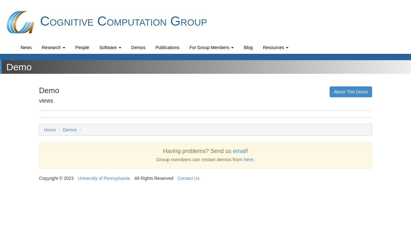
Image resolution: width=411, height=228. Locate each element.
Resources (275, 47)
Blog (248, 47)
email (240, 151)
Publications (167, 47)
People (82, 47)
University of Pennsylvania (104, 178)
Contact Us (188, 178)
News (26, 47)
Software (110, 47)
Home (50, 129)
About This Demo (351, 91)
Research (53, 47)
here (249, 159)
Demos (138, 47)
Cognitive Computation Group (106, 22)
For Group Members (211, 47)
